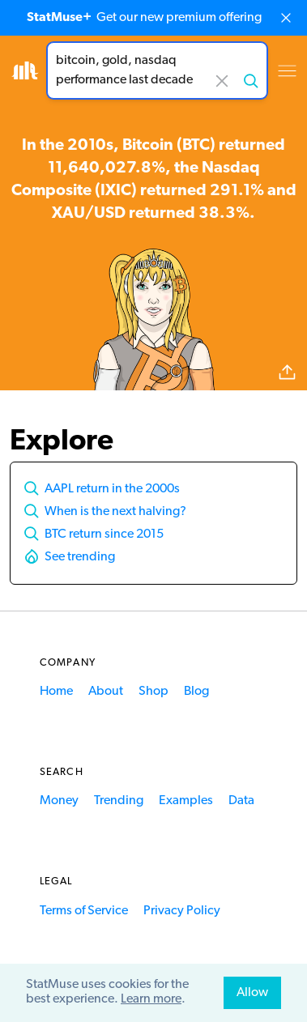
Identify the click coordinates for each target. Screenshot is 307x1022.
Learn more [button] (151, 999)
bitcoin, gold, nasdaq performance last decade (157, 70)
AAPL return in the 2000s (112, 489)
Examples (186, 800)
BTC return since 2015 (104, 534)
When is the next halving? (115, 511)
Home (56, 691)
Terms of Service (84, 911)
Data (241, 800)
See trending (80, 557)
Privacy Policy (181, 911)
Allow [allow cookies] (252, 992)
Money (59, 800)
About (105, 691)
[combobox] (157, 70)
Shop (153, 691)
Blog (196, 691)
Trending (118, 800)
